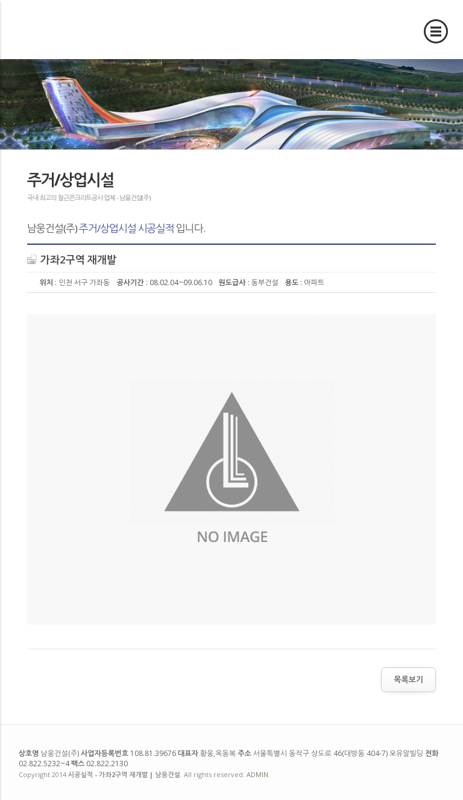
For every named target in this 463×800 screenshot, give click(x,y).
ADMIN (257, 774)
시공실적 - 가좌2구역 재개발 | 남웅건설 (65, 29)
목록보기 (408, 679)
